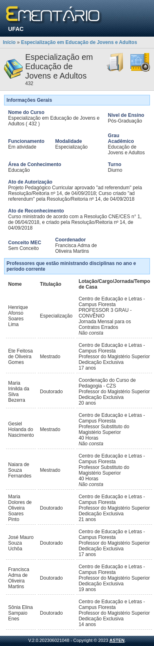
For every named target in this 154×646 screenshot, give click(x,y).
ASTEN (116, 640)
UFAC (16, 29)
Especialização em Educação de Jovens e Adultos (79, 42)
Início (9, 42)
